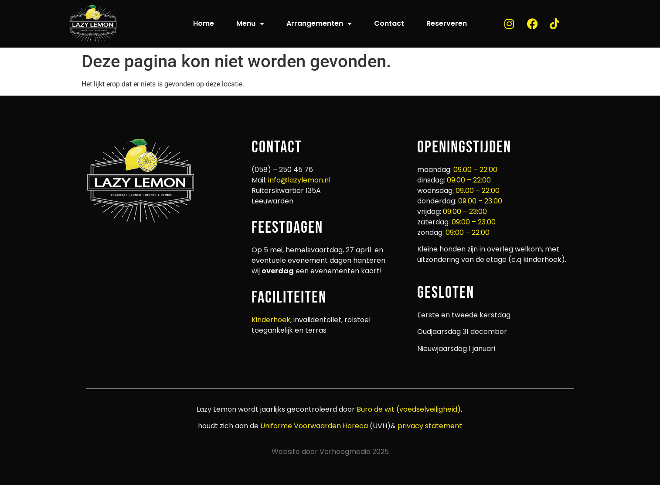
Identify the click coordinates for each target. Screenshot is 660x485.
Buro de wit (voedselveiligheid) (409, 409)
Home (203, 23)
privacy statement (429, 426)
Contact (389, 23)
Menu (250, 23)
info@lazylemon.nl (299, 180)
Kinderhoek (271, 320)
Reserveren (446, 23)
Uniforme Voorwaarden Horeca (314, 426)
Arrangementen (319, 23)
